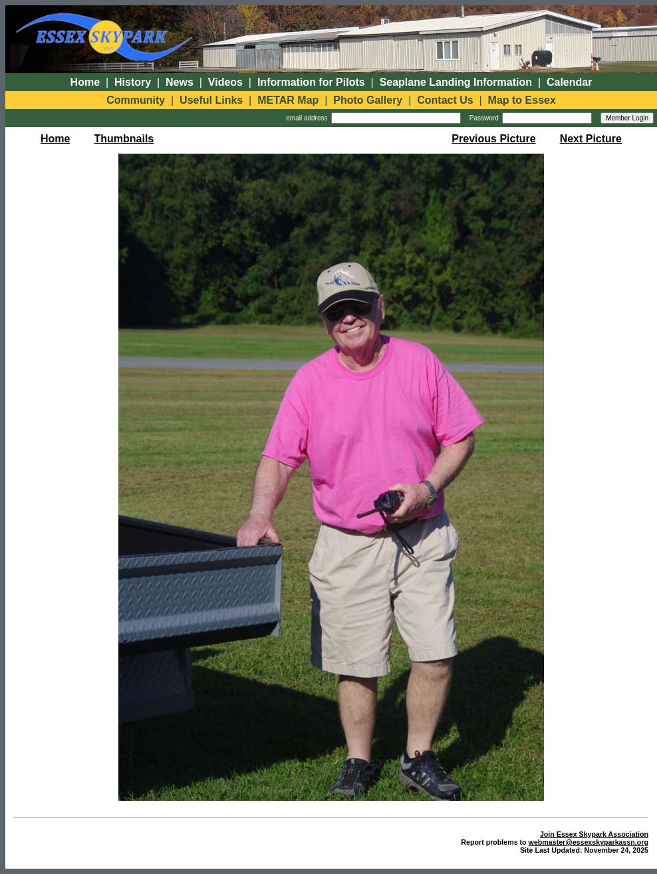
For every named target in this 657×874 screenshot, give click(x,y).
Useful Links (211, 100)
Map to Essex (522, 100)
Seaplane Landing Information (456, 82)
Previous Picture (493, 138)
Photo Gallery (367, 100)
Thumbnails (124, 138)
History (132, 82)
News (180, 82)
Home (85, 82)
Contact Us (445, 100)
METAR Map (288, 100)
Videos (225, 82)
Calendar (569, 82)
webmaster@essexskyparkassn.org (588, 842)
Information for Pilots (311, 82)
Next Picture (591, 138)
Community (135, 100)
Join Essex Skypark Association (594, 834)
